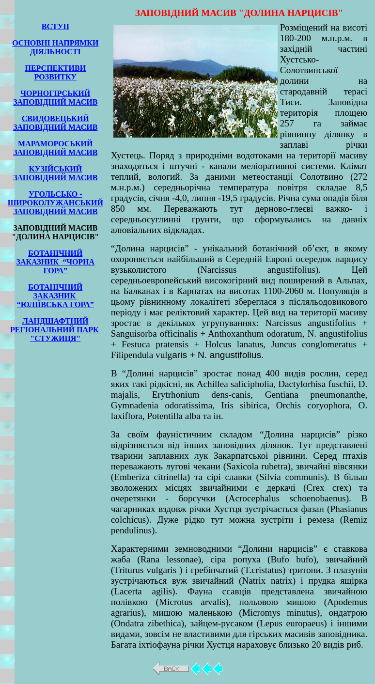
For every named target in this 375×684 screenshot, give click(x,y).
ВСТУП (55, 26)
